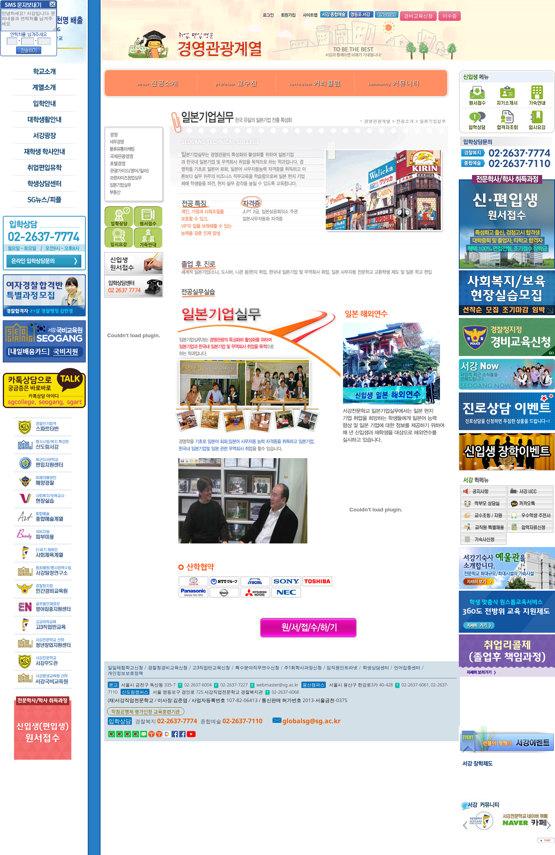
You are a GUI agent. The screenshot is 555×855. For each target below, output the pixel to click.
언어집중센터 (407, 667)
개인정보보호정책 (125, 673)
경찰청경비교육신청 (168, 667)
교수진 (236, 82)
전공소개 (157, 82)
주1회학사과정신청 (303, 667)
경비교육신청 (418, 16)
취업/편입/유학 (44, 168)
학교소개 (44, 72)
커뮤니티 (394, 82)
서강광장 (44, 136)
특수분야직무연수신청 (257, 667)
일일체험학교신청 (125, 667)
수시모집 (44, 88)
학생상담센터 (44, 184)
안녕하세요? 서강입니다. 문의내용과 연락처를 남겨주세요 (29, 20)
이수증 (449, 16)
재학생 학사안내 (44, 152)
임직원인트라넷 (342, 667)
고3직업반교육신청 (211, 667)
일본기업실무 (433, 121)
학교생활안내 (44, 120)
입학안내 (44, 104)
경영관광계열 (377, 121)
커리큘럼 (315, 82)
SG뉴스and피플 (44, 200)
